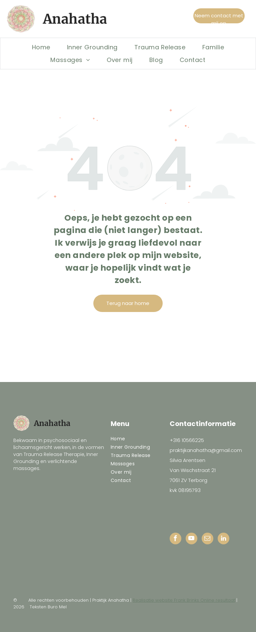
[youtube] (191, 539)
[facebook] (175, 539)
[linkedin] (223, 539)
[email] (207, 539)
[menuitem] (41, 47)
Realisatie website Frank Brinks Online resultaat (184, 600)
